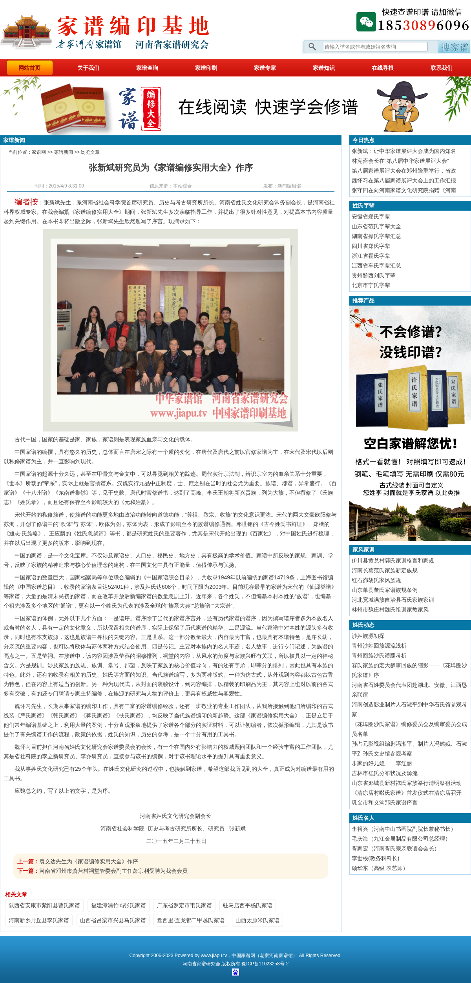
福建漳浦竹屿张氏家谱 (118, 905)
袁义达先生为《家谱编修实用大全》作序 (88, 861)
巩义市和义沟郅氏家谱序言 (385, 802)
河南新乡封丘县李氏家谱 (39, 920)
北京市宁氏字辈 (371, 285)
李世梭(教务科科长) (375, 858)
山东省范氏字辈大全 (376, 226)
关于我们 (88, 68)
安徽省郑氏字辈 (371, 216)
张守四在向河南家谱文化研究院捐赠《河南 (404, 190)
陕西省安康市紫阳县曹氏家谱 (44, 905)
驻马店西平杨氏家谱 (247, 905)
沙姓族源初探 (368, 636)
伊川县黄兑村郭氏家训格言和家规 (393, 560)
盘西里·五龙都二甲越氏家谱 (191, 920)
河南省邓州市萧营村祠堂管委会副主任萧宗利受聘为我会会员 (113, 871)
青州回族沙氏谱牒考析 (379, 655)
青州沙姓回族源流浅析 (379, 646)
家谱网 (118, 29)
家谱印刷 (206, 68)
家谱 (201, 964)
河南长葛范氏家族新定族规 (385, 570)
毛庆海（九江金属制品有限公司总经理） (401, 839)
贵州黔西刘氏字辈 (374, 275)
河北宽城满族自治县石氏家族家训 (393, 600)
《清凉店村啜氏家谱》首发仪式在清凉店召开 (407, 793)
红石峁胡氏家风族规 (376, 580)
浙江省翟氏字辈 (371, 256)
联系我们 (442, 68)
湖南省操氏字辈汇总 (376, 236)
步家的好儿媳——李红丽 (382, 763)
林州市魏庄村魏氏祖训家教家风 (390, 609)
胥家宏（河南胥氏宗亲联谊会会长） (396, 848)
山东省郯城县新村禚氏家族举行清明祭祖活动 (407, 783)
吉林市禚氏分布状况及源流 (385, 773)
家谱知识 (324, 68)
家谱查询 (147, 68)
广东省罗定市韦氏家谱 (184, 905)
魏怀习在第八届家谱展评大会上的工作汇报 (404, 180)
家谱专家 (265, 68)
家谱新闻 (63, 152)
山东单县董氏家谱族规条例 (385, 590)
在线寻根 (383, 68)
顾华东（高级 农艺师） (380, 868)
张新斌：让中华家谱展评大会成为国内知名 (404, 151)
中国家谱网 (243, 955)
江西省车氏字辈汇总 (376, 265)
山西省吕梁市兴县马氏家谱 (113, 920)
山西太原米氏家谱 (257, 920)
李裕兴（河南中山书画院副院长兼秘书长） (404, 829)
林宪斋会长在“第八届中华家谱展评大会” (400, 161)
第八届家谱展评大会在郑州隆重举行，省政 (404, 170)
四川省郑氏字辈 (371, 246)
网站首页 (29, 68)
